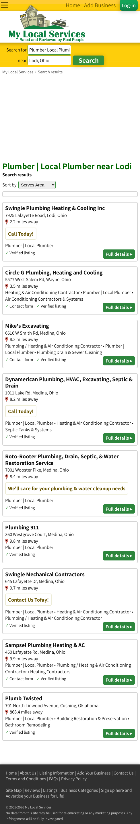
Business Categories (79, 790)
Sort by (9, 185)
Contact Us (124, 773)
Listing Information (56, 773)
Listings (50, 790)
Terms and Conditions (26, 778)
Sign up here (112, 790)
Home (11, 773)
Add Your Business (94, 773)
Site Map (14, 790)
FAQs (53, 778)
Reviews (32, 790)
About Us (28, 773)
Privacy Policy (74, 778)
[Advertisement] (70, 117)
